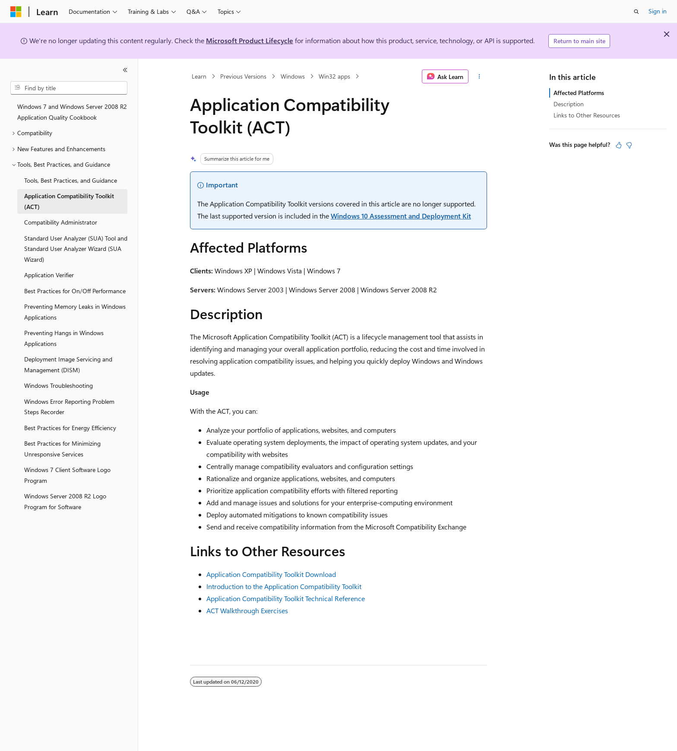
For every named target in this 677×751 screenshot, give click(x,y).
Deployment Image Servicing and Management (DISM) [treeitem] (68, 364)
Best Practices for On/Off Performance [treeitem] (75, 291)
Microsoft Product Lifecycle (249, 40)
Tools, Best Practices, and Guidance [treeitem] (70, 180)
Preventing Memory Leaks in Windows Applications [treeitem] (75, 311)
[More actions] (479, 76)
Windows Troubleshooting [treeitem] (58, 385)
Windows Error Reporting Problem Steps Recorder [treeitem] (69, 406)
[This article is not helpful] (629, 145)
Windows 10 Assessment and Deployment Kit (401, 215)
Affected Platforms (579, 93)
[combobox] (68, 88)
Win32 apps (334, 76)
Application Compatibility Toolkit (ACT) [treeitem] (69, 201)
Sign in (658, 11)
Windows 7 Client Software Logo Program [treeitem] (67, 475)
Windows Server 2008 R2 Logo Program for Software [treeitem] (65, 501)
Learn (199, 76)
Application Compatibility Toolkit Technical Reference (285, 598)
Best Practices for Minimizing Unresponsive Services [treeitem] (62, 448)
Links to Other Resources (587, 115)
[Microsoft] (16, 11)
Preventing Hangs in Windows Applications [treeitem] (64, 338)
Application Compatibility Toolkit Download (271, 574)
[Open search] (636, 11)
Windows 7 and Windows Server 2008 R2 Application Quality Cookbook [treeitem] (72, 111)
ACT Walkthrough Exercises (247, 610)
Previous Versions (243, 76)
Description (569, 104)
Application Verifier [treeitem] (49, 275)
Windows (293, 76)
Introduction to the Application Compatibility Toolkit (283, 586)
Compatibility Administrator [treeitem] (60, 222)
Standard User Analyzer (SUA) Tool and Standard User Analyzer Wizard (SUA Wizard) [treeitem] (75, 248)
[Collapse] (125, 70)
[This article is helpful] (619, 145)
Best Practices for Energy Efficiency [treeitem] (70, 428)
